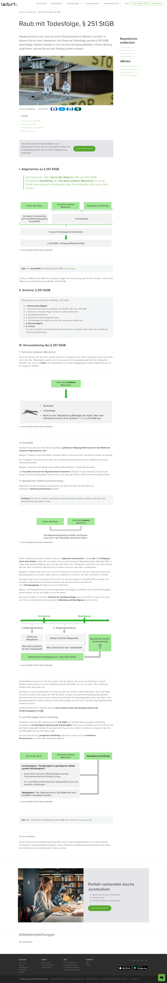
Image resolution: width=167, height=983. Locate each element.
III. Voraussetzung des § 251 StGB (32, 128)
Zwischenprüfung (112, 4)
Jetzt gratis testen (140, 4)
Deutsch (135, 979)
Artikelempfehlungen (28, 131)
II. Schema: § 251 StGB (28, 124)
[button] (36, 12)
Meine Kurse (157, 4)
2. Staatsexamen (92, 4)
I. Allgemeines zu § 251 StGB (30, 121)
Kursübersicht (56, 4)
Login (126, 4)
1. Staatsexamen (73, 4)
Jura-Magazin (41, 4)
